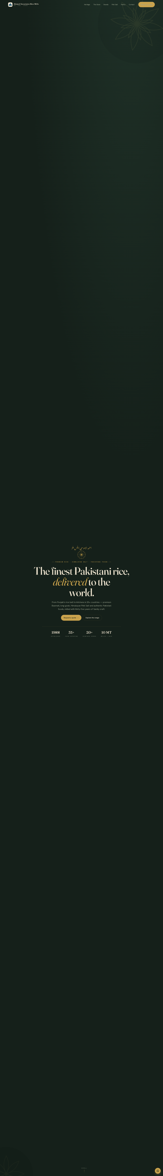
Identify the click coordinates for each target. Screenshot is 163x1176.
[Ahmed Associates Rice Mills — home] (23, 4)
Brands (106, 5)
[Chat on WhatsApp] (158, 1171)
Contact (131, 5)
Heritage (87, 5)
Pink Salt (115, 5)
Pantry (123, 5)
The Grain (96, 5)
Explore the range (92, 618)
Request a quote (146, 5)
